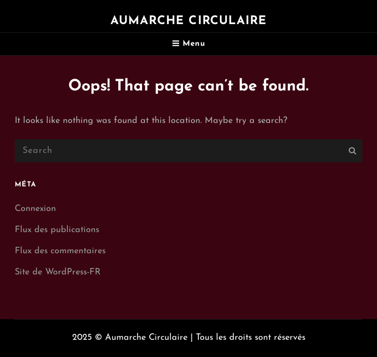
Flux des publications (57, 230)
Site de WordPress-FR (58, 272)
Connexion (35, 208)
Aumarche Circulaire (188, 21)
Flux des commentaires (60, 251)
